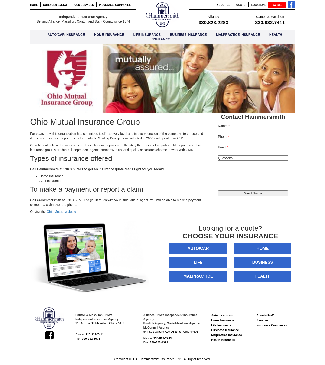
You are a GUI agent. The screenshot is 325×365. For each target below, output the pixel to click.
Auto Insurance (222, 315)
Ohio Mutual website (61, 212)
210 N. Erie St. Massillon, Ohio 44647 (99, 323)
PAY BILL (277, 4)
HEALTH (262, 276)
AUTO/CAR (198, 248)
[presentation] (253, 181)
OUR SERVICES (84, 4)
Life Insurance (221, 325)
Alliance (213, 17)
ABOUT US (223, 4)
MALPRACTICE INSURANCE (238, 34)
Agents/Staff (265, 315)
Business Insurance (225, 330)
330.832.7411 (270, 22)
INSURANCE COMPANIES (115, 4)
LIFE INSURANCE (146, 34)
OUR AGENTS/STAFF (56, 4)
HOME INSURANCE (109, 34)
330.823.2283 (213, 22)
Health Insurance (223, 340)
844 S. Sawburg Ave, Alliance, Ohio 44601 (170, 331)
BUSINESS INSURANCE (188, 34)
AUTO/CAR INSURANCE (66, 34)
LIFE (198, 262)
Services (263, 320)
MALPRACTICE (198, 276)
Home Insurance (222, 320)
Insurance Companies (272, 325)
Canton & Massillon (270, 17)
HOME (34, 4)
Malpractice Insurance (226, 335)
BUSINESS (262, 262)
